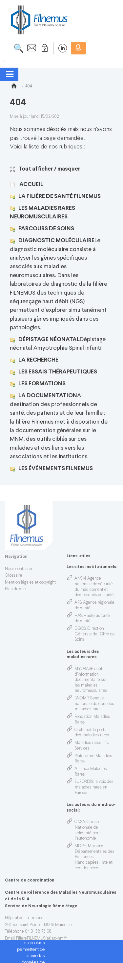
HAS (78, 616)
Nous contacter (18, 569)
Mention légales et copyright (30, 583)
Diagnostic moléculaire (56, 240)
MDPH (80, 846)
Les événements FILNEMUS (55, 468)
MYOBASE (83, 669)
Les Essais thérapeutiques (57, 372)
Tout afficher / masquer (45, 169)
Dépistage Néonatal (49, 339)
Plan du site (15, 589)
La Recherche (38, 360)
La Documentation (47, 396)
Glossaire (13, 576)
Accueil (30, 184)
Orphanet (83, 730)
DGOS (80, 629)
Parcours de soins (46, 229)
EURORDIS (83, 782)
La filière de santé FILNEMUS (59, 196)
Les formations (42, 384)
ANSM (80, 579)
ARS (78, 603)
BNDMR (81, 698)
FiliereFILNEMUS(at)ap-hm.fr (41, 939)
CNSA (79, 822)
